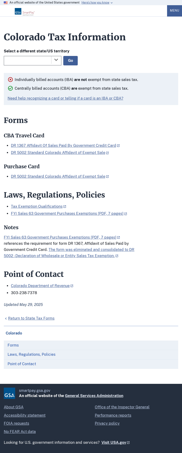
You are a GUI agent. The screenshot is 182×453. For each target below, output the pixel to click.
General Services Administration (94, 396)
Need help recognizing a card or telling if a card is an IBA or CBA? (65, 98)
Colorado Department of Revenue (40, 286)
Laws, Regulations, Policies (31, 354)
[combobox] (32, 60)
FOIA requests (16, 423)
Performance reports (113, 415)
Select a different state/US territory (36, 51)
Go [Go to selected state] (70, 60)
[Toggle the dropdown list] (56, 59)
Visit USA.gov (113, 442)
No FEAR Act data (20, 431)
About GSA (13, 407)
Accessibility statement (25, 415)
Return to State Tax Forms (31, 318)
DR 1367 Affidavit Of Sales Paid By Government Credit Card (63, 145)
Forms (13, 345)
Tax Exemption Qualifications (37, 206)
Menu (174, 10)
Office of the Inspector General (122, 407)
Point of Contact (22, 364)
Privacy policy (107, 423)
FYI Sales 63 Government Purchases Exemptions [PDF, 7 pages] (67, 213)
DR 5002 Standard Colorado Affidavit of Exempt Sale (58, 152)
